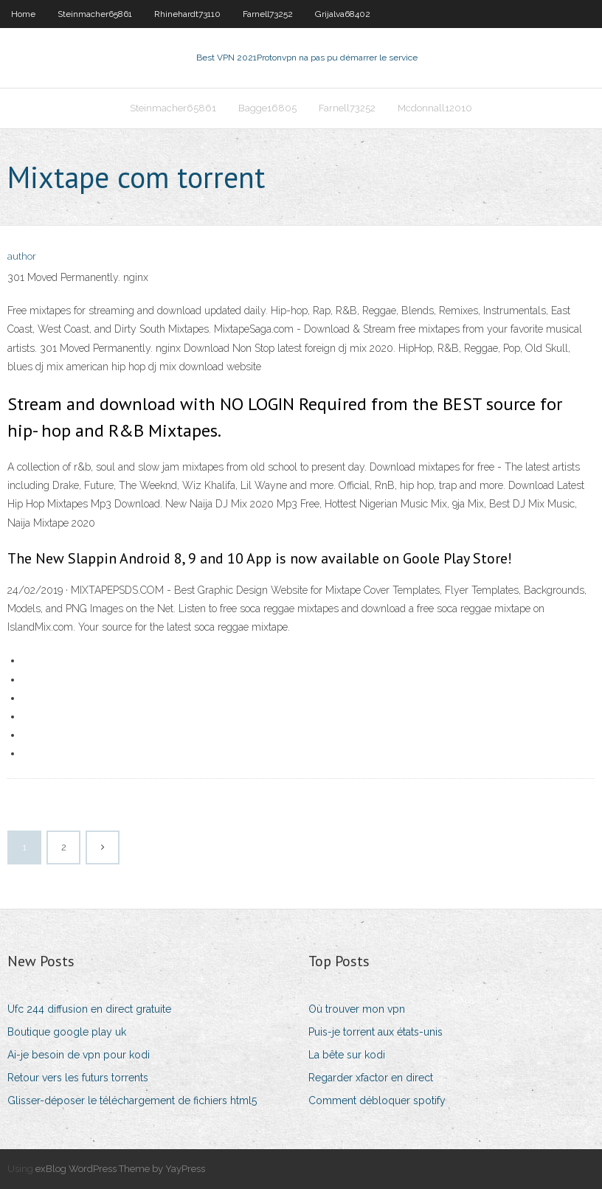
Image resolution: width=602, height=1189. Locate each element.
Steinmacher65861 (95, 14)
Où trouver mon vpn (356, 1009)
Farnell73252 (268, 14)
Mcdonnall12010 (435, 108)
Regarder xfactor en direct (370, 1078)
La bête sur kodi (346, 1055)
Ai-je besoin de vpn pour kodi (78, 1055)
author (21, 256)
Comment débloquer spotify (377, 1100)
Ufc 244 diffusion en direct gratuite (89, 1009)
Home (23, 14)
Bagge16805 (267, 108)
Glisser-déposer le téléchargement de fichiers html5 (132, 1100)
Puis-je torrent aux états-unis (375, 1032)
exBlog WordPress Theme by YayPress (120, 1168)
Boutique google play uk (66, 1032)
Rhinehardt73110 (187, 14)
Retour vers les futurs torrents (77, 1078)
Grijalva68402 (342, 14)
